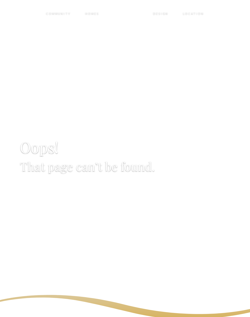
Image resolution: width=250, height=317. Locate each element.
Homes (92, 13)
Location (193, 13)
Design (160, 13)
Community (58, 13)
